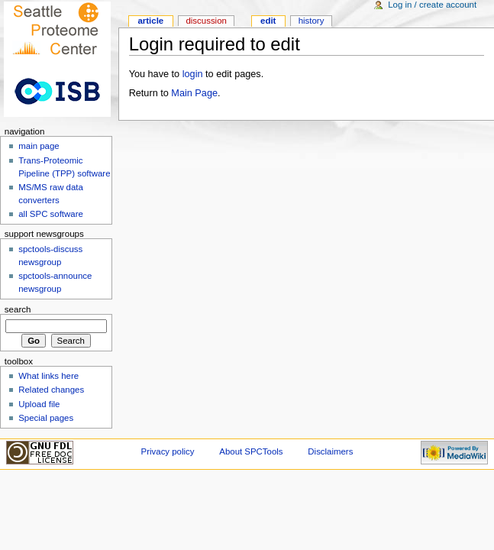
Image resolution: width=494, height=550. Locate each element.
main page (39, 145)
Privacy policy (168, 451)
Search (18, 309)
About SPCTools (251, 451)
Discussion (206, 20)
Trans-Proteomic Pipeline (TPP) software (64, 167)
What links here (48, 375)
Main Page (194, 93)
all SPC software (50, 213)
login (192, 74)
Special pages (45, 417)
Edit (268, 20)
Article (150, 20)
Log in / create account (432, 4)
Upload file (39, 404)
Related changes (51, 389)
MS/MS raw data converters (50, 194)
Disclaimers (330, 451)
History (311, 20)
